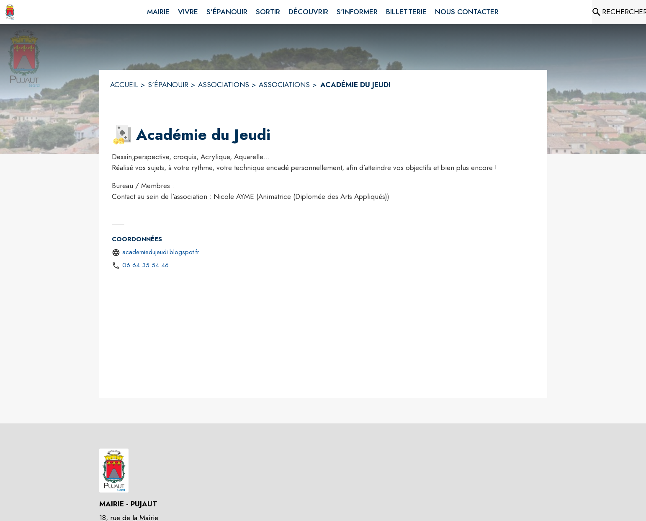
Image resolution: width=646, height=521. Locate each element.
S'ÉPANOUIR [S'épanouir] (168, 85)
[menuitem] (158, 10)
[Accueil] (9, 12)
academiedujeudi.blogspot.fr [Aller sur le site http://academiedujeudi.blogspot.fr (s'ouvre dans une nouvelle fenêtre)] (160, 252)
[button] (122, 134)
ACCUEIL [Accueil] (124, 85)
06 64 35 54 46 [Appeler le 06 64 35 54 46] (145, 265)
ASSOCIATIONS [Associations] (223, 85)
